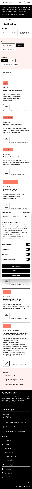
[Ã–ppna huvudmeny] (29, 2)
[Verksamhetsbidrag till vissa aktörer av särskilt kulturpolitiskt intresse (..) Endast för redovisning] (16, 345)
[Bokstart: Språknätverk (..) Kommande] (16, 161)
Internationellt (9, 33)
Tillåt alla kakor (16, 266)
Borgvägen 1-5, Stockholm (15, 431)
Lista (12, 60)
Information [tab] (16, 216)
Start (3, 19)
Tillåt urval (16, 271)
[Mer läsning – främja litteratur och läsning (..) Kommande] (16, 195)
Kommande (20, 45)
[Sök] (25, 2)
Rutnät (5, 60)
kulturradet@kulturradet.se (16, 422)
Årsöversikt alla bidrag (10, 64)
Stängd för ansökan (8, 49)
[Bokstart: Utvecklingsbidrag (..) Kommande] (16, 129)
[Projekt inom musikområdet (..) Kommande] (16, 96)
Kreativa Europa (24, 32)
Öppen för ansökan (8, 45)
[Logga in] (21, 2)
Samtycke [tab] (6, 216)
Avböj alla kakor (16, 275)
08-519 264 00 (11, 427)
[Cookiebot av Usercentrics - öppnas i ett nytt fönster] (23, 212)
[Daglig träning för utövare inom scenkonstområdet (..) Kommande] (16, 304)
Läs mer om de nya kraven (14, 14)
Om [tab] (26, 216)
